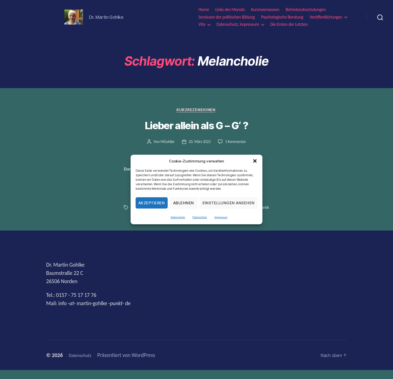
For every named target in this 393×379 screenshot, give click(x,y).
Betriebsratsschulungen (306, 11)
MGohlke (167, 144)
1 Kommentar (236, 144)
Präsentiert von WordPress (131, 364)
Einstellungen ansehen (229, 203)
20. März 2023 (199, 144)
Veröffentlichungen (326, 18)
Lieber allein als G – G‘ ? (196, 128)
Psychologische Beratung (282, 18)
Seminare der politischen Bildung (227, 18)
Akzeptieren (151, 203)
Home (204, 11)
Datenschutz (178, 217)
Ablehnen (183, 203)
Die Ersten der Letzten (289, 25)
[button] (254, 160)
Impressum (220, 217)
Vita (202, 25)
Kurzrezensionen (265, 11)
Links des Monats (230, 11)
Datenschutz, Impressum (238, 25)
